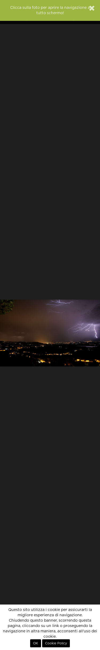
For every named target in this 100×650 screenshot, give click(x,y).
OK (35, 643)
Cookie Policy (56, 643)
